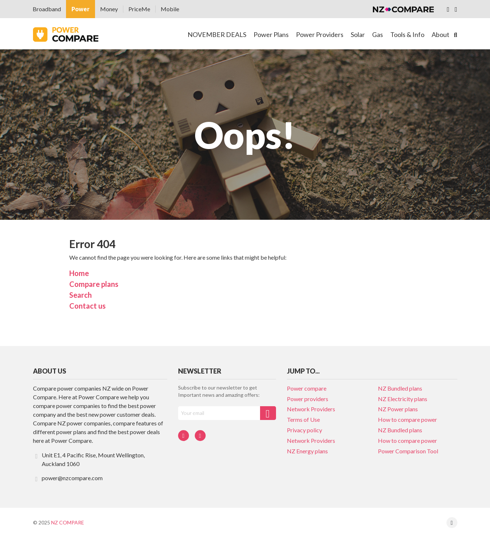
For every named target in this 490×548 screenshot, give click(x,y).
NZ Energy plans (307, 451)
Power (80, 8)
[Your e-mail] (219, 413)
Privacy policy (304, 430)
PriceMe (139, 8)
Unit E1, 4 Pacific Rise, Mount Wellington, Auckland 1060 (89, 459)
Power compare (306, 388)
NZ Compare (67, 522)
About (440, 34)
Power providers (307, 398)
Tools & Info (407, 34)
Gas (377, 34)
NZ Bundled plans (400, 388)
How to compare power (407, 419)
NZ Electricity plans (402, 398)
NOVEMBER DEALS (217, 34)
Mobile (170, 8)
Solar (358, 34)
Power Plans (271, 34)
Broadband (47, 8)
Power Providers (319, 34)
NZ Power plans (398, 408)
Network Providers (311, 408)
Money (109, 8)
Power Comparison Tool (408, 451)
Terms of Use (303, 419)
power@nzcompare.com (68, 478)
